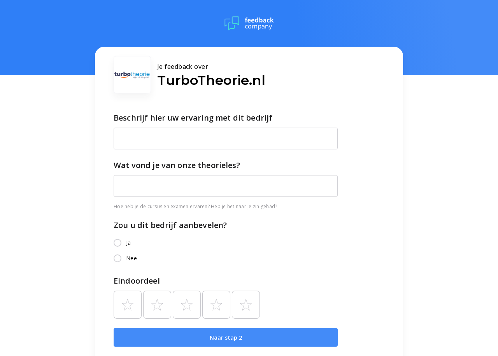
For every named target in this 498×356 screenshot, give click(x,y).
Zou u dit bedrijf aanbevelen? (170, 225)
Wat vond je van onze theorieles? (177, 165)
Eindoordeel (137, 280)
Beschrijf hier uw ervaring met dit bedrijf (193, 117)
